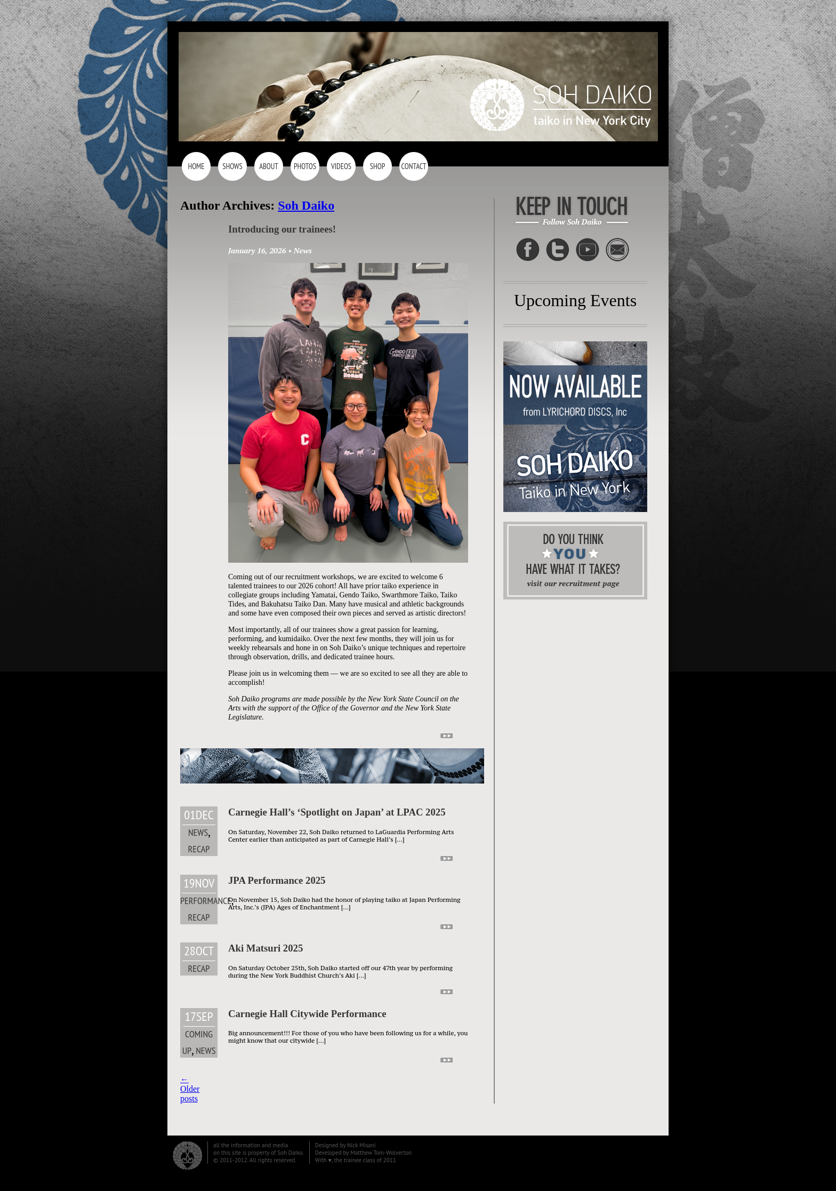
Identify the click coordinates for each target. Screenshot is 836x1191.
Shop (377, 166)
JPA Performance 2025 (276, 880)
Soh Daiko (306, 205)
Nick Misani (361, 1145)
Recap (199, 849)
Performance (205, 900)
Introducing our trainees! (282, 229)
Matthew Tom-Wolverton (381, 1152)
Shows (232, 166)
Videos (341, 166)
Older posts (189, 1089)
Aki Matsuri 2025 (265, 948)
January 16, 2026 (257, 250)
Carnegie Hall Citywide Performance (307, 1013)
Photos (305, 166)
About (268, 166)
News (303, 250)
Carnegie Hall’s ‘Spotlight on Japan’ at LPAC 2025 (337, 812)
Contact (413, 166)
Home (196, 166)
